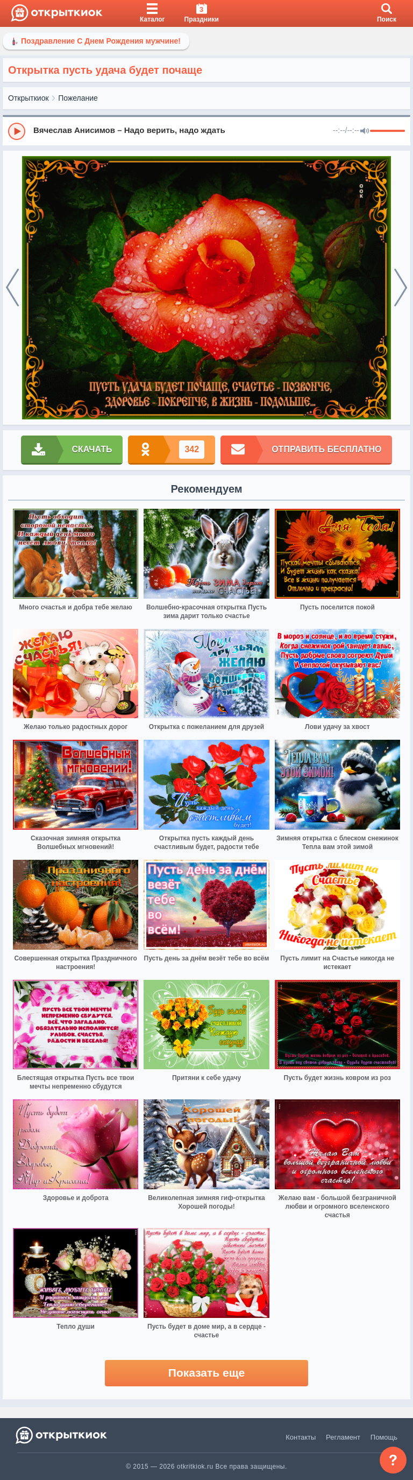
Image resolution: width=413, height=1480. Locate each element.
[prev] (12, 288)
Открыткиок (28, 98)
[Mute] (364, 131)
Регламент (343, 1437)
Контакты (301, 1437)
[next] (401, 288)
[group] (206, 130)
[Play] (16, 131)
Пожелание (78, 98)
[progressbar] (387, 131)
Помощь (384, 1437)
